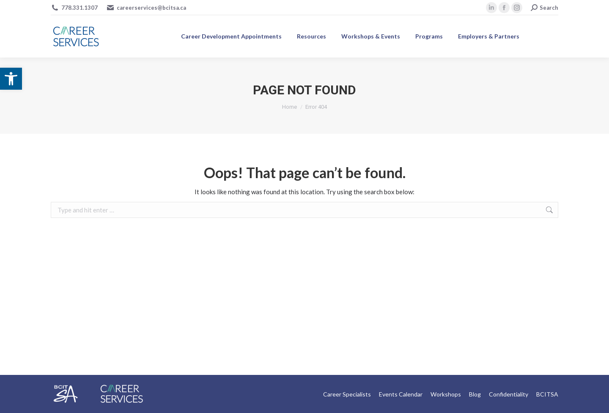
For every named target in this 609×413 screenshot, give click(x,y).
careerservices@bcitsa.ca (151, 7)
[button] (11, 79)
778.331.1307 (79, 7)
